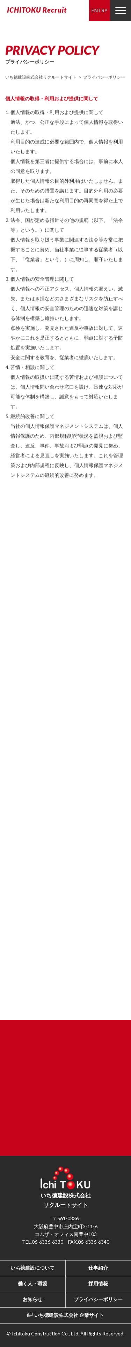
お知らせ (32, 1299)
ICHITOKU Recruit (37, 9)
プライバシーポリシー (98, 1299)
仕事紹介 (98, 1268)
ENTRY (100, 10)
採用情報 (98, 1283)
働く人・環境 (32, 1283)
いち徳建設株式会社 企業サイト (65, 1315)
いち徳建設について (32, 1268)
